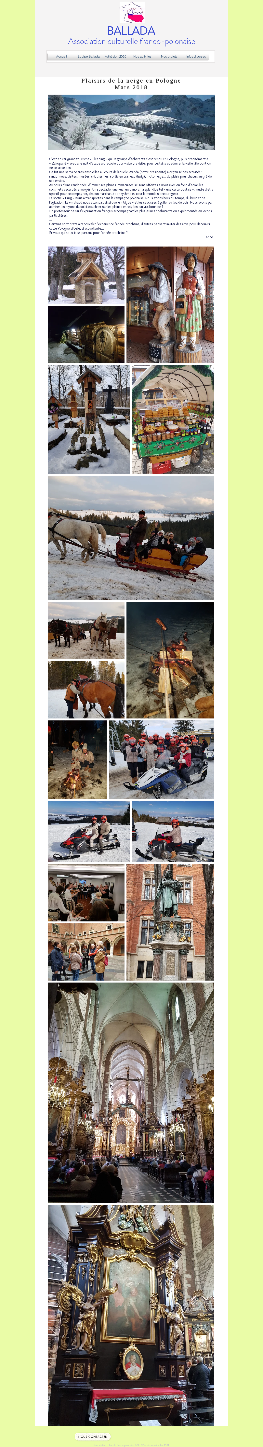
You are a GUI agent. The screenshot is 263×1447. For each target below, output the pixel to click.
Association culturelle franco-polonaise (131, 36)
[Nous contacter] (93, 1436)
